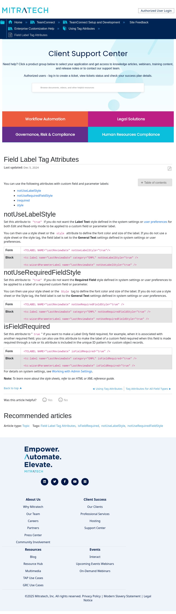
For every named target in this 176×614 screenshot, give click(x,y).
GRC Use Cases (33, 585)
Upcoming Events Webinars (95, 564)
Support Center (94, 528)
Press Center (33, 535)
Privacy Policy (91, 596)
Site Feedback (139, 22)
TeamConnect (43, 22)
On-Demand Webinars (95, 571)
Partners (33, 528)
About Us (33, 499)
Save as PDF (169, 169)
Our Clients (95, 507)
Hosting (95, 521)
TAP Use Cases (33, 578)
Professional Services (95, 514)
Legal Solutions (131, 119)
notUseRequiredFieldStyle (35, 196)
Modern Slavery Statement (122, 596)
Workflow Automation (45, 119)
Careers (33, 521)
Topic (26, 426)
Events (95, 549)
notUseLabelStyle (29, 191)
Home (15, 22)
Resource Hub (33, 564)
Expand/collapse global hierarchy (2, 22)
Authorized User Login (156, 11)
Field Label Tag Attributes (58, 426)
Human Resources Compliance (131, 134)
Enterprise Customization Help (31, 28)
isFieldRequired (88, 426)
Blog (33, 557)
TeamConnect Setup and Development (92, 22)
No (66, 400)
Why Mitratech (33, 507)
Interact (95, 557)
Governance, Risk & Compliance (45, 134)
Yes (50, 400)
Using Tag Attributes (79, 28)
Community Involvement (33, 542)
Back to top (11, 388)
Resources (33, 549)
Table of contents (155, 182)
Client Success (95, 499)
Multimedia (33, 571)
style (20, 205)
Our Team (33, 514)
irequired (23, 200)
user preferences (155, 222)
